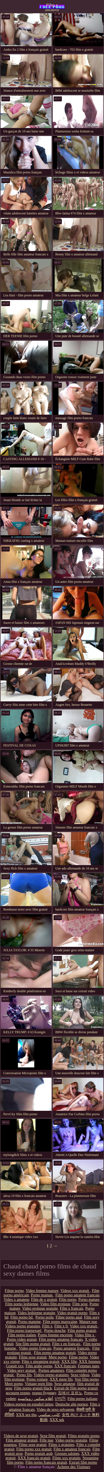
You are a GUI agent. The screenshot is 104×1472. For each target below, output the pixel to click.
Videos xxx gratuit (75, 1291)
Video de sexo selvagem (55, 1409)
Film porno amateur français (77, 1295)
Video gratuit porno (72, 1313)
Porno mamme (29, 1322)
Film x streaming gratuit (40, 1362)
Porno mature (88, 1299)
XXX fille (69, 1362)
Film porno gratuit (82, 1331)
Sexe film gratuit (53, 1436)
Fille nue (46, 1440)
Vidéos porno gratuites (51, 1375)
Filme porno (14, 1291)
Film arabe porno (39, 1366)
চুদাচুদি (60, 1399)
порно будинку (44, 1393)
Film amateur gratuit (22, 1440)
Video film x (85, 1335)
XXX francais (65, 1366)
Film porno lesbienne (21, 1304)
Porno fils (24, 1375)
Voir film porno (87, 1379)
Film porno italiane (82, 1399)
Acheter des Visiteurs (73, 1467)
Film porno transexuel (24, 1331)
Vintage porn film (38, 1384)
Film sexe (80, 1304)
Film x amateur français (52, 7)
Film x (47, 1326)
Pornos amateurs (51, 1370)
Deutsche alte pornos (71, 1404)
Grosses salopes (67, 1454)
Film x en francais (66, 1344)
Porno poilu (44, 1317)
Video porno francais (35, 1348)
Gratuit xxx (15, 1366)
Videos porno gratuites (22, 1326)
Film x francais (71, 1308)
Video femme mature (42, 1291)
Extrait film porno (83, 1462)
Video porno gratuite (71, 1440)
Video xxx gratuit (84, 1326)
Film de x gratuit (44, 1299)
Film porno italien (22, 1335)
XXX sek (57, 1420)
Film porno (68, 1299)
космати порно (18, 1393)
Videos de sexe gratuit (21, 1436)
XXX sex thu (26, 1415)
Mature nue (88, 1322)
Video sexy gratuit (21, 1370)
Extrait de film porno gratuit (76, 1388)
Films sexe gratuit (33, 1357)
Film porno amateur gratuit (55, 1353)
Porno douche (54, 1331)
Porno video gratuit (22, 1339)
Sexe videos (80, 1375)
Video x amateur (16, 1299)
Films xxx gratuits (66, 1458)
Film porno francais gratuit (46, 1462)
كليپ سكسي (49, 1415)
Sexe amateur (64, 1384)
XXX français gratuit (33, 1458)
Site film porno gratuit (33, 1344)
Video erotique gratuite (40, 1308)
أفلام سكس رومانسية (35, 1399)
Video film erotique (55, 1304)
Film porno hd (22, 1317)
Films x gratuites (62, 1445)
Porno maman (42, 1295)
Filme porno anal (69, 1317)
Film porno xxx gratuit (34, 1449)
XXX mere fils (61, 1379)
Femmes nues (88, 1366)
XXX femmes (90, 1362)
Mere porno (58, 1357)
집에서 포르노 (70, 1393)
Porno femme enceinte (55, 1335)
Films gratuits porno (84, 1436)
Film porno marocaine (60, 1322)
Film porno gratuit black (33, 1388)
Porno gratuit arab (39, 1454)
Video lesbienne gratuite (36, 1313)
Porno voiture (37, 1379)
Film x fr (61, 1326)
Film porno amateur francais (61, 1339)
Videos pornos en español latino (29, 1404)
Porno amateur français (71, 1348)
